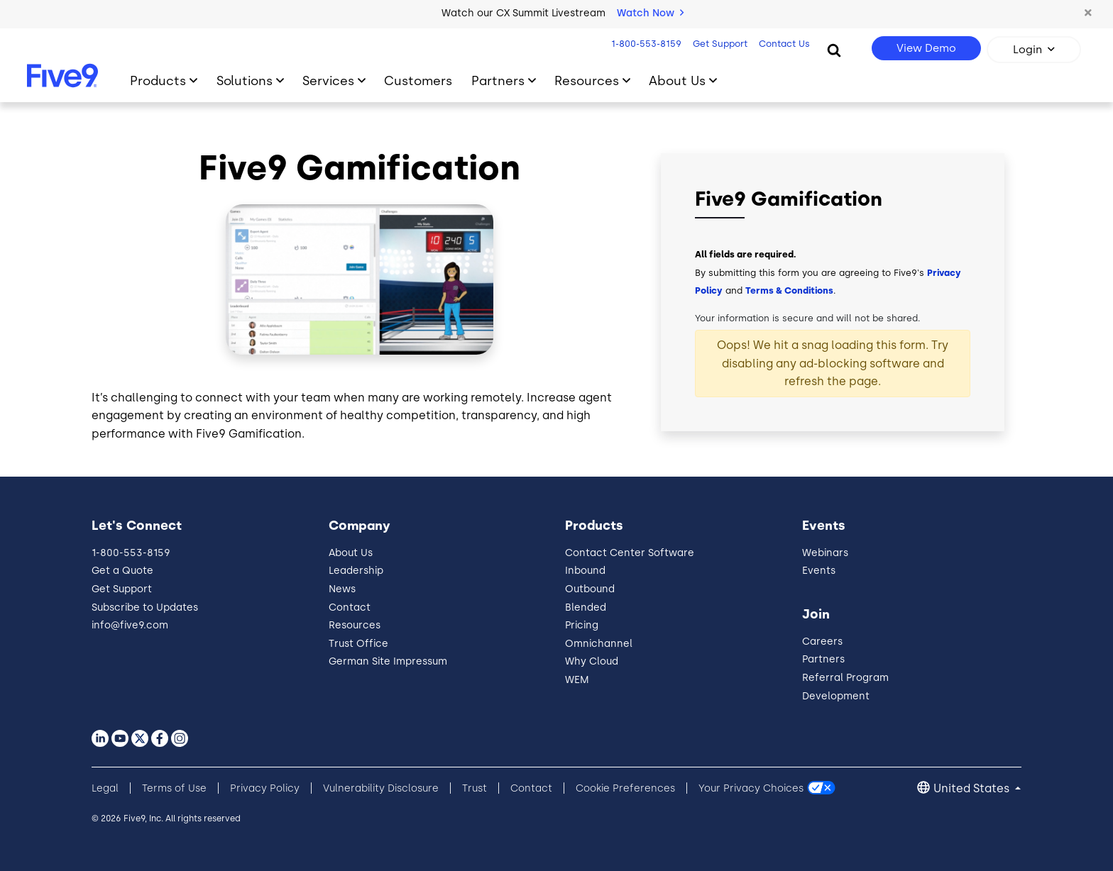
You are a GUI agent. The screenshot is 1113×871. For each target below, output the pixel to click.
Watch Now (650, 13)
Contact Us (782, 43)
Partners (823, 659)
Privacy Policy (265, 788)
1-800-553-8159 (645, 43)
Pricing (581, 625)
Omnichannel (598, 644)
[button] (1088, 13)
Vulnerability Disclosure (381, 788)
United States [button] (972, 788)
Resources (354, 625)
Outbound (590, 589)
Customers (418, 80)
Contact (350, 607)
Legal (105, 788)
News (342, 589)
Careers (822, 642)
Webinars (825, 553)
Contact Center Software (629, 553)
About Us (351, 553)
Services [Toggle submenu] (328, 80)
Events (818, 571)
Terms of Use (174, 788)
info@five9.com (130, 625)
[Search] (834, 49)
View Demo (926, 48)
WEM (577, 680)
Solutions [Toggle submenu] (244, 80)
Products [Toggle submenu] (158, 80)
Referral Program (845, 678)
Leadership (356, 571)
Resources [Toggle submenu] (586, 80)
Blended (585, 607)
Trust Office (358, 644)
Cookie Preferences (625, 788)
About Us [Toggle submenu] (677, 80)
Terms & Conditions (789, 290)
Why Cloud (591, 661)
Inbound (585, 571)
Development (836, 696)
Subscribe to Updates (145, 607)
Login (1027, 49)
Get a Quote (122, 571)
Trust (474, 788)
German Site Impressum (388, 661)
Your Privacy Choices (751, 788)
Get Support (718, 43)
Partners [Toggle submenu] (498, 80)
